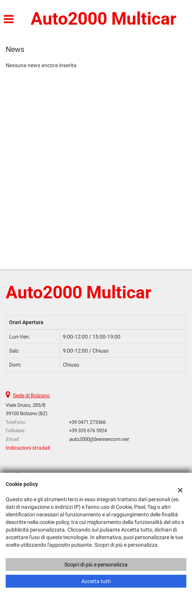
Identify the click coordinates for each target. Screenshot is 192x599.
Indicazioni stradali (28, 448)
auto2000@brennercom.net (98, 439)
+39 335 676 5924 (88, 430)
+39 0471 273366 (87, 422)
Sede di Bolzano (31, 395)
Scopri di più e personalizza (96, 564)
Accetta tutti (96, 581)
